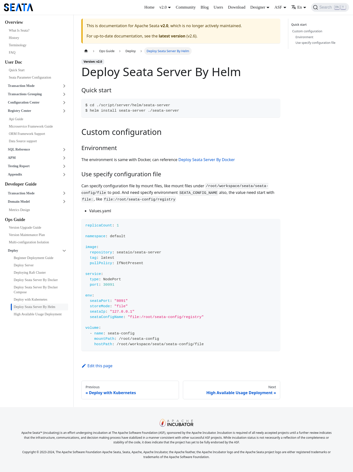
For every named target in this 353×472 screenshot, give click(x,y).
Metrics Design (19, 210)
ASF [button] (278, 7)
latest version (172, 36)
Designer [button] (257, 7)
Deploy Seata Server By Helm (34, 307)
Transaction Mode (21, 86)
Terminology (17, 45)
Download (236, 7)
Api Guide (16, 119)
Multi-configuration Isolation (29, 242)
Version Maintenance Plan (27, 235)
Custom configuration (307, 31)
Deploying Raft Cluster (30, 272)
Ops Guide (15, 219)
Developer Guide (21, 184)
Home (149, 7)
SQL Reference (19, 149)
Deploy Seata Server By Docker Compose (36, 289)
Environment (304, 37)
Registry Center (19, 111)
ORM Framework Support (27, 134)
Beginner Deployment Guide (33, 258)
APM (12, 158)
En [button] (296, 7)
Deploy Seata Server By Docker (36, 280)
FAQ (12, 52)
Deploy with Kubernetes (30, 299)
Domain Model (19, 201)
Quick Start (17, 70)
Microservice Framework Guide (31, 126)
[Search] (330, 7)
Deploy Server (24, 265)
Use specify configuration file (316, 43)
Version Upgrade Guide (25, 227)
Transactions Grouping (25, 94)
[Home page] (86, 51)
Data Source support (23, 141)
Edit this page (97, 365)
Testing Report (19, 166)
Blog (205, 7)
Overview (14, 22)
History (14, 38)
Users (218, 7)
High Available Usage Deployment (38, 314)
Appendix (15, 174)
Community (186, 7)
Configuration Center (24, 102)
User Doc (13, 62)
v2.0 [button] (163, 7)
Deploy (13, 250)
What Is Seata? (19, 30)
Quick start (299, 25)
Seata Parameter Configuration (30, 77)
